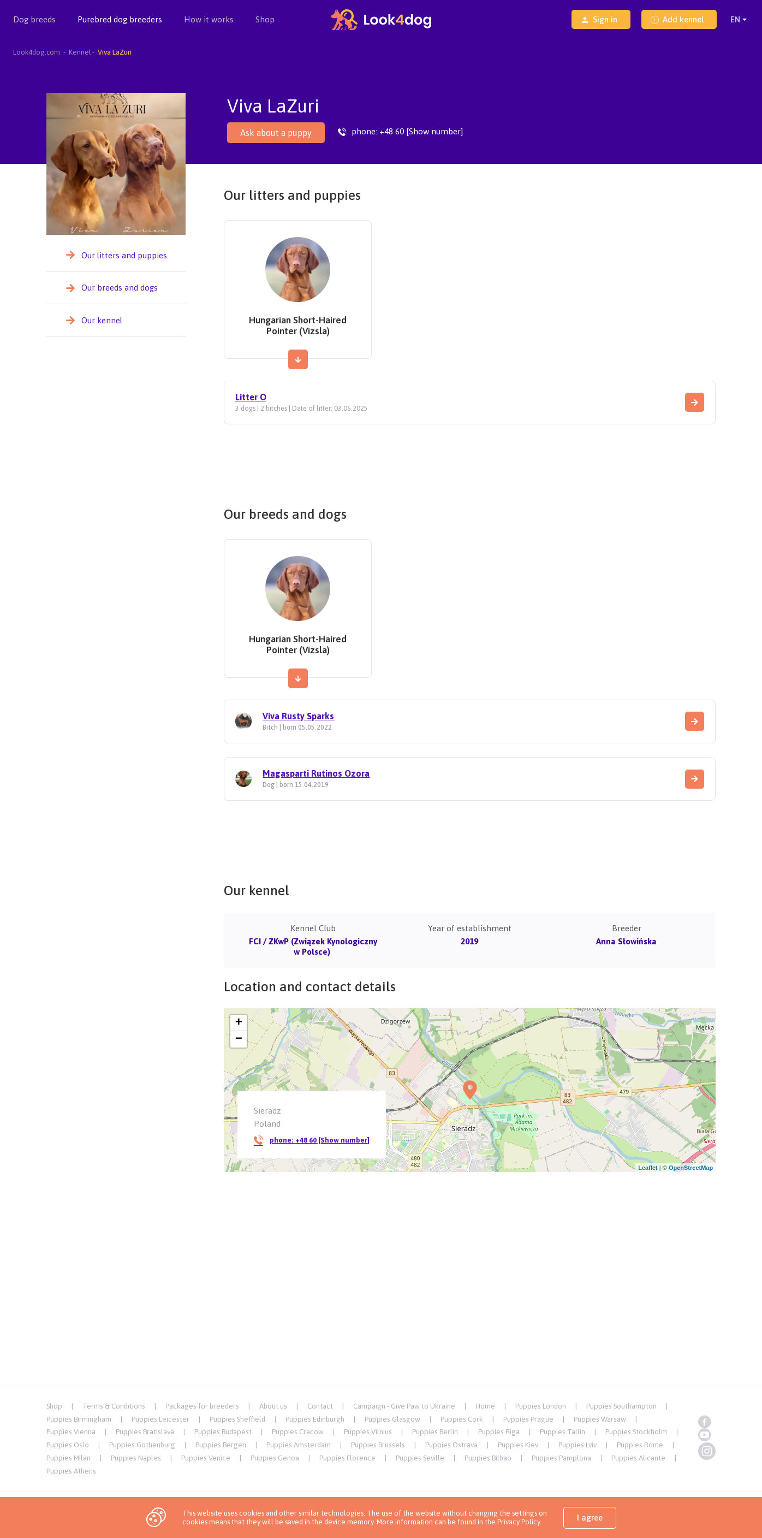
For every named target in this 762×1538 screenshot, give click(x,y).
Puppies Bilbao (488, 1458)
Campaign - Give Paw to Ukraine (404, 1406)
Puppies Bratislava (145, 1432)
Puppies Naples (136, 1458)
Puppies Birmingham (78, 1419)
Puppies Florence (347, 1458)
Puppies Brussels (378, 1445)
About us (273, 1406)
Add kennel (677, 19)
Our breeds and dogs (119, 287)
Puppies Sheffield (237, 1419)
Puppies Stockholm (636, 1432)
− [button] (238, 1039)
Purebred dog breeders (120, 27)
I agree (590, 1517)
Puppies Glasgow (392, 1419)
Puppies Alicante (638, 1458)
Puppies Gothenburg (142, 1445)
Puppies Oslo (67, 1445)
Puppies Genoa (275, 1458)
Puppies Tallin (562, 1432)
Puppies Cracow (298, 1432)
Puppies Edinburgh (314, 1419)
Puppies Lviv (577, 1445)
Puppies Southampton (621, 1406)
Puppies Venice (205, 1458)
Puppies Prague (528, 1419)
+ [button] (238, 1023)
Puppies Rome (640, 1445)
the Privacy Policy (511, 1522)
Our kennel (101, 320)
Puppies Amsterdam (298, 1445)
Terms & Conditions (113, 1406)
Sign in (599, 19)
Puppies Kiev (518, 1445)
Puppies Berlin (435, 1432)
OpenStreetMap (691, 1167)
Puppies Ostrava (451, 1445)
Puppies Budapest (223, 1432)
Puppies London (540, 1406)
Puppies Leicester (160, 1419)
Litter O (250, 397)
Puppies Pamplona (561, 1458)
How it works (209, 19)
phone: (312, 1140)
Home (485, 1406)
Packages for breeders (202, 1406)
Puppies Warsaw (600, 1419)
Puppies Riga (499, 1432)
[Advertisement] (469, 461)
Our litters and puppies (124, 255)
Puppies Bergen (220, 1445)
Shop (265, 19)
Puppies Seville (420, 1458)
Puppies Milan (68, 1458)
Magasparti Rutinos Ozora (316, 773)
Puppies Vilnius (368, 1432)
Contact (320, 1406)
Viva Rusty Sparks (298, 716)
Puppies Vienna (71, 1432)
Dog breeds (34, 27)
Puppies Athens (71, 1471)
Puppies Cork (461, 1419)
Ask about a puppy (276, 133)
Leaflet (647, 1167)
